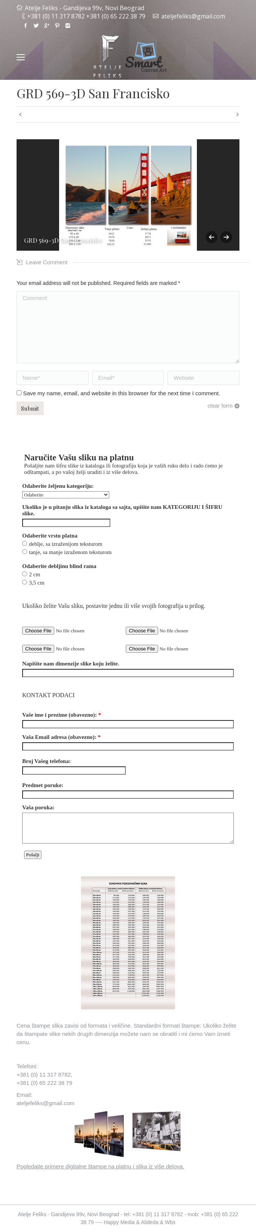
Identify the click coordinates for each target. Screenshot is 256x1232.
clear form (220, 405)
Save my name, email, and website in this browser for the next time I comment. (121, 393)
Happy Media (119, 1222)
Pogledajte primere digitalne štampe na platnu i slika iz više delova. (100, 1166)
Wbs (170, 1222)
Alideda (149, 1222)
